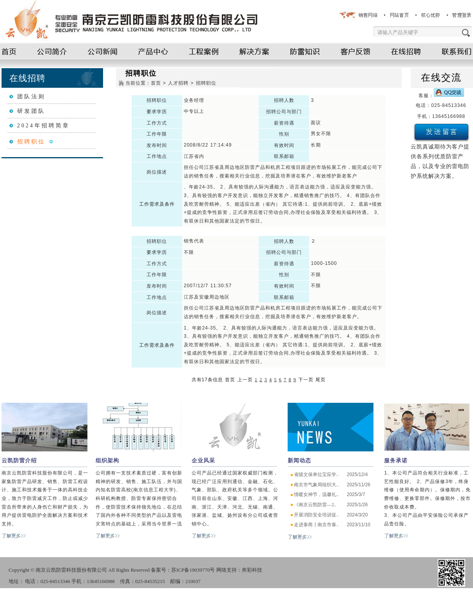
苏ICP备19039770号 (193, 570)
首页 (156, 83)
